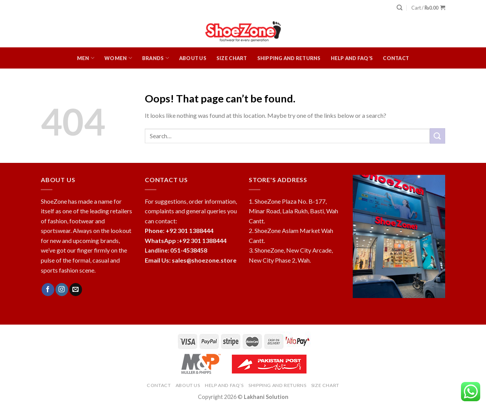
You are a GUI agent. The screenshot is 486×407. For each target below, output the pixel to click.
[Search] (399, 7)
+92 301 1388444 (202, 240)
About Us (192, 58)
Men (85, 58)
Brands (155, 58)
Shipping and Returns (289, 58)
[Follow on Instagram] (61, 289)
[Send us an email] (75, 289)
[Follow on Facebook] (48, 289)
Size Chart (231, 58)
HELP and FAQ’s (352, 58)
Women (118, 58)
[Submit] (437, 135)
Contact (396, 58)
